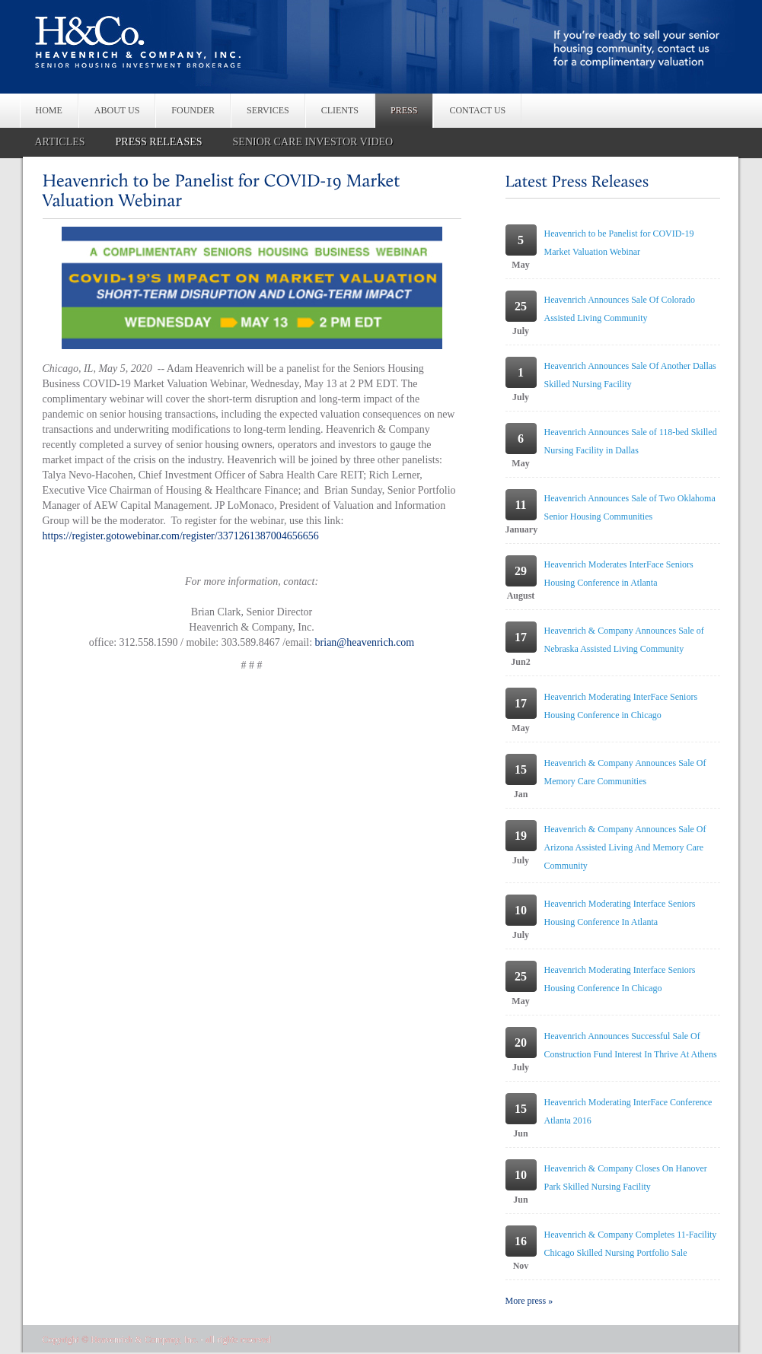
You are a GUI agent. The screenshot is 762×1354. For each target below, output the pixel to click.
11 (520, 504)
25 (521, 306)
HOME (49, 110)
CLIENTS (340, 110)
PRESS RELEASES (159, 142)
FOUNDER (193, 110)
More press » (529, 1300)
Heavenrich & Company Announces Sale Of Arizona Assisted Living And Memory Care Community (625, 847)
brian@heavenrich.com (365, 642)
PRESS (404, 110)
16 (521, 1241)
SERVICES (268, 110)
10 (521, 910)
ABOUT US (116, 110)
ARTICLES (60, 142)
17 (521, 637)
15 (521, 769)
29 (521, 570)
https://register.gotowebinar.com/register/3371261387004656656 (181, 536)
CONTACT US (477, 110)
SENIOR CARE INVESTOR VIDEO (313, 142)
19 (521, 835)
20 (521, 1042)
